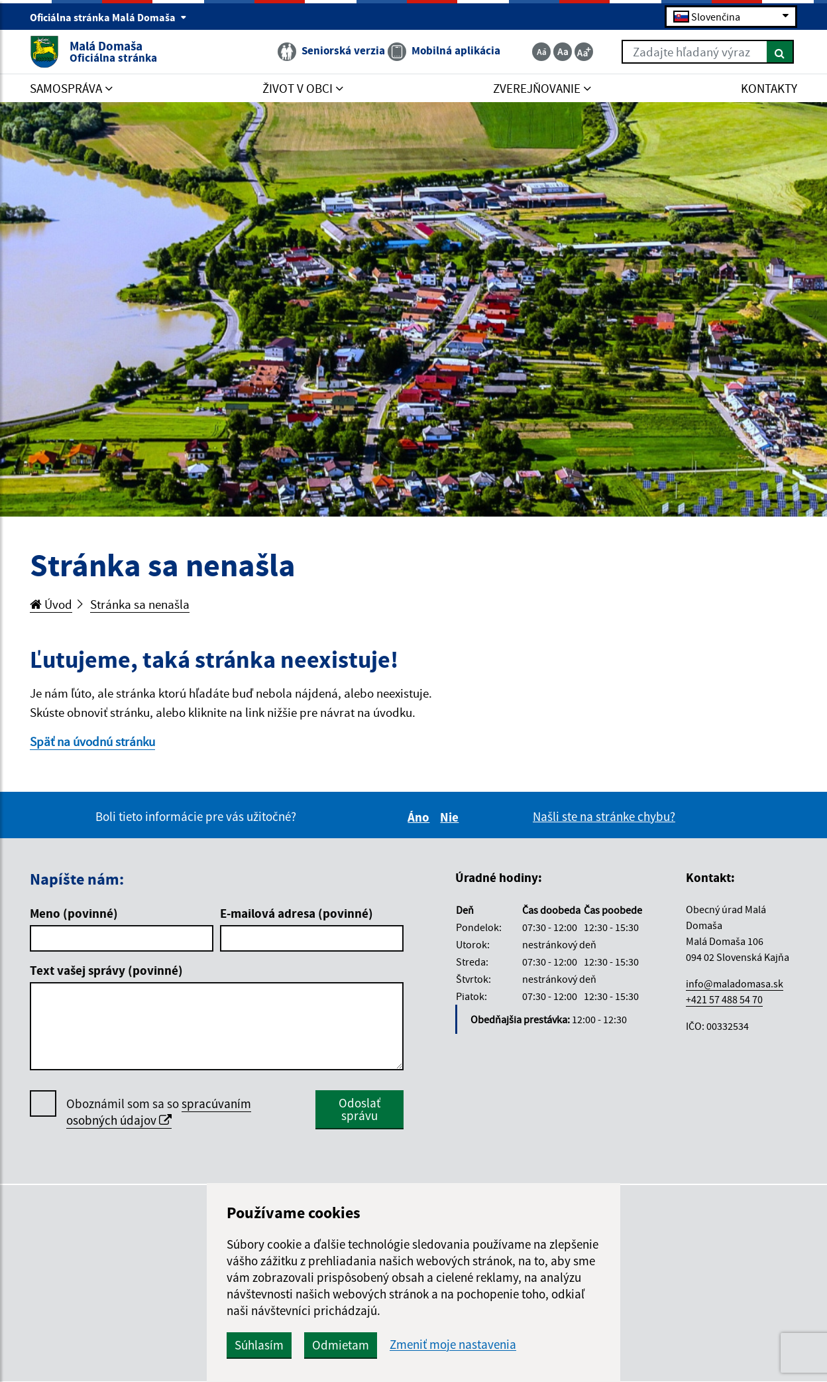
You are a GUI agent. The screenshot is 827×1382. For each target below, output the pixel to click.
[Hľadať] (780, 52)
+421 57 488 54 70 (724, 999)
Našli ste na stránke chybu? (604, 816)
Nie (451, 817)
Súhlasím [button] (259, 1345)
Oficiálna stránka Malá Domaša (108, 17)
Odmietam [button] (340, 1345)
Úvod (51, 604)
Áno (420, 817)
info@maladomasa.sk (734, 983)
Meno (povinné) (74, 913)
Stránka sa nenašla (140, 604)
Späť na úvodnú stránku (92, 741)
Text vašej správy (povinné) (106, 970)
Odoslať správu (359, 1109)
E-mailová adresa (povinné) (296, 913)
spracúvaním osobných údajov (158, 1112)
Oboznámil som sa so (158, 1112)
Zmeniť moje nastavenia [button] (453, 1344)
